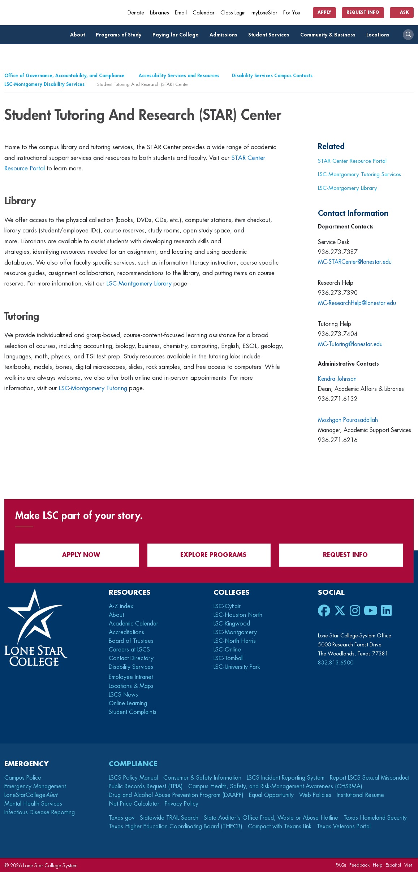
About (79, 35)
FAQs (341, 865)
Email (181, 13)
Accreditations (126, 632)
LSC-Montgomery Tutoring (93, 388)
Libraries (159, 13)
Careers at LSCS (129, 650)
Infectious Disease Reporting (39, 812)
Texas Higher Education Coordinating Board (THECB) (175, 826)
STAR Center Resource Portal (352, 161)
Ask (402, 12)
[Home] (57, 13)
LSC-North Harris (235, 641)
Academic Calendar (133, 624)
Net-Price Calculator (134, 804)
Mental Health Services (33, 804)
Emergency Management (35, 786)
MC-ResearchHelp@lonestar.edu (357, 303)
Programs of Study (120, 35)
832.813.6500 (335, 662)
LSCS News (123, 695)
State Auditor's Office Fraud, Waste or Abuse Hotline (271, 818)
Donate (136, 13)
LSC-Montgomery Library (139, 283)
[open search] (408, 34)
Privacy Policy (181, 804)
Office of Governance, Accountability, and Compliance (65, 75)
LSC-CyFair (227, 606)
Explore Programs (209, 555)
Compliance (133, 763)
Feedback (359, 865)
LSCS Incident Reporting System (285, 778)
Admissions (225, 35)
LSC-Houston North (238, 615)
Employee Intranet (132, 677)
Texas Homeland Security (375, 818)
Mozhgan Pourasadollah (348, 420)
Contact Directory (131, 658)
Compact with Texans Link (279, 826)
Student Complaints (132, 712)
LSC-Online (227, 650)
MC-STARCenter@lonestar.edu (355, 262)
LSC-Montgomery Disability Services (44, 84)
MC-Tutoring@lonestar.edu (351, 344)
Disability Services (131, 667)
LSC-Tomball (229, 658)
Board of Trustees (131, 641)
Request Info (362, 12)
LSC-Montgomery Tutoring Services (359, 174)
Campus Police (22, 778)
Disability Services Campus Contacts (272, 75)
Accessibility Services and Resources (179, 75)
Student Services (270, 35)
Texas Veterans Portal (344, 826)
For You (294, 13)
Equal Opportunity (271, 795)
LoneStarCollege (30, 795)
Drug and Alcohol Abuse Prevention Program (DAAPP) (176, 795)
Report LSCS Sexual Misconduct (369, 778)
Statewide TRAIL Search (169, 818)
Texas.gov (121, 818)
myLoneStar (264, 13)
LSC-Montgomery (235, 632)
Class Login (233, 13)
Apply (324, 12)
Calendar (204, 13)
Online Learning (128, 703)
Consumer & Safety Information (202, 778)
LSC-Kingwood (232, 624)
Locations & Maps (131, 686)
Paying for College (177, 35)
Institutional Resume (360, 795)
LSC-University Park (237, 667)
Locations (379, 35)
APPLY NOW (76, 555)
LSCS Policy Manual (133, 778)
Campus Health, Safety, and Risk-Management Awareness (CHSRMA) (275, 786)
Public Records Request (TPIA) (146, 786)
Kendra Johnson (337, 379)
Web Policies (315, 795)
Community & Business (329, 35)
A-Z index (121, 606)
